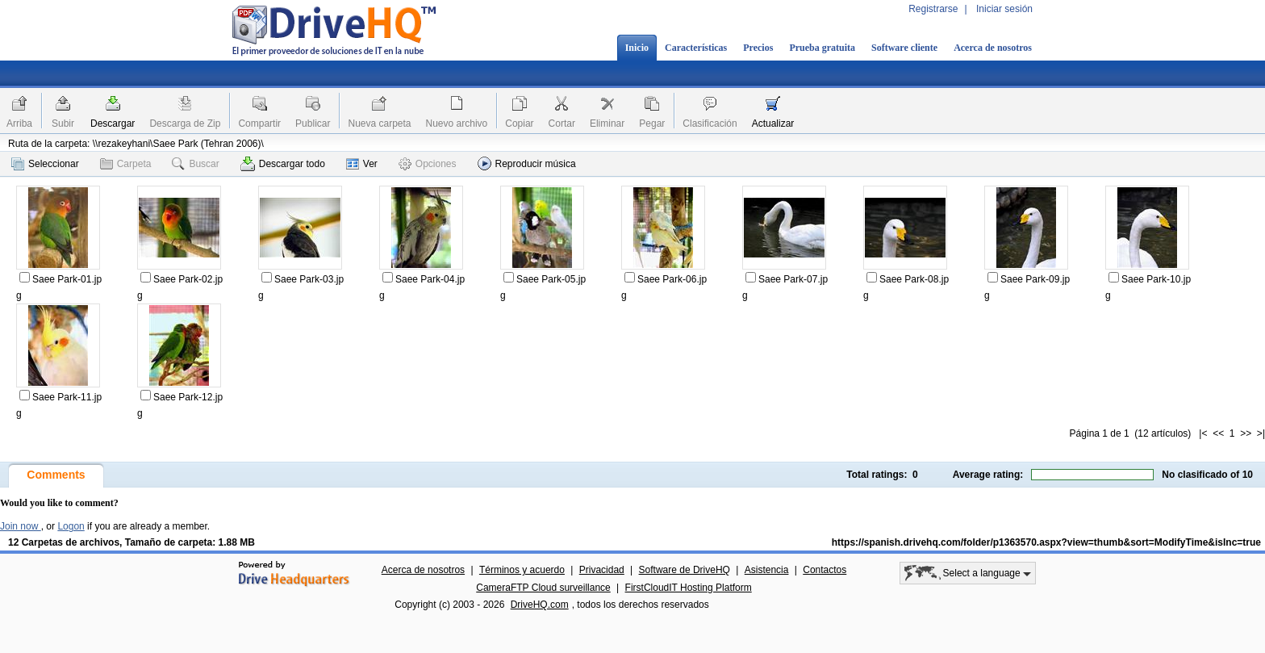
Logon (70, 526)
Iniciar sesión (1004, 9)
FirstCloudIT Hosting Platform (688, 587)
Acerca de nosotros (993, 47)
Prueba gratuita (822, 47)
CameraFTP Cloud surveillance (543, 587)
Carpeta (126, 164)
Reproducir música (527, 163)
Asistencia (767, 570)
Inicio (637, 47)
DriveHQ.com (540, 604)
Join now (20, 526)
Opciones (428, 163)
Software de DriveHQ (684, 570)
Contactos (824, 570)
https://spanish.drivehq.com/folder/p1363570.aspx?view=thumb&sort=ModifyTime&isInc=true (1046, 542)
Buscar (195, 163)
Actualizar (773, 123)
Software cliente (904, 47)
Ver (362, 164)
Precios (758, 47)
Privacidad (601, 570)
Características (696, 47)
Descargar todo (282, 164)
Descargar (112, 123)
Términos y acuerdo (522, 570)
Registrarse (933, 9)
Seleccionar (45, 163)
